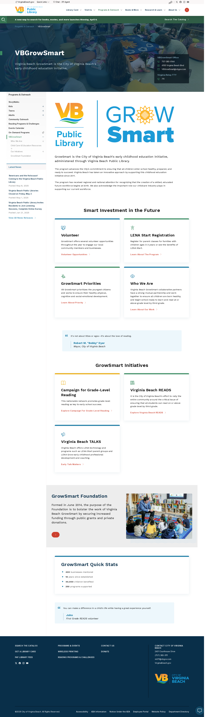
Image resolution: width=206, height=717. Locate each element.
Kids (11, 106)
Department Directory (179, 712)
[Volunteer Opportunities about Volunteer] (87, 235)
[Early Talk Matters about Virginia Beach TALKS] (87, 442)
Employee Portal (141, 712)
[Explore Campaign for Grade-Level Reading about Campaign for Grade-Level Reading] (87, 392)
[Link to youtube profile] (27, 663)
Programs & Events (69, 646)
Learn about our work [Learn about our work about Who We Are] (143, 309)
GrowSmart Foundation (21, 156)
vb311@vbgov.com (163, 659)
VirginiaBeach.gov (25, 2)
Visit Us (88, 10)
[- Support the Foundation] (56, 534)
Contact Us (107, 646)
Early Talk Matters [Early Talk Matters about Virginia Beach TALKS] (72, 464)
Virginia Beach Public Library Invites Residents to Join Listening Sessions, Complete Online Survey (26, 205)
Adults (12, 115)
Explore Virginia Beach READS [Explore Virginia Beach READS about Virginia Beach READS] (148, 412)
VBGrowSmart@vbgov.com (171, 69)
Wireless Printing (68, 652)
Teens (12, 111)
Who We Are (16, 141)
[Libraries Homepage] (29, 10)
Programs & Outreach (108, 10)
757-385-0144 (166, 62)
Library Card (72, 10)
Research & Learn (153, 10)
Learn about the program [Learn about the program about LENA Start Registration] (146, 254)
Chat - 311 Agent (61, 2)
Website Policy (159, 712)
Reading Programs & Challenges (24, 124)
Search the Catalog (175, 19)
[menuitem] (73, 10)
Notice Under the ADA (120, 712)
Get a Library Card (25, 652)
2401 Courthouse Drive (165, 651)
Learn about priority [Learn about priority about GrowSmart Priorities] (73, 302)
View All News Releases (22, 218)
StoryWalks (14, 102)
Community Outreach (19, 119)
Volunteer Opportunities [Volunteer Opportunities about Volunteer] (75, 254)
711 (160, 79)
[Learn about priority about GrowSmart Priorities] (87, 284)
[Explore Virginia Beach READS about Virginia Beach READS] (156, 390)
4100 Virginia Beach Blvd (170, 65)
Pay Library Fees (24, 657)
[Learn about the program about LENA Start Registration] (156, 235)
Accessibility (82, 712)
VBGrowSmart (44, 26)
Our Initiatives (17, 151)
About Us (173, 10)
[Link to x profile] (16, 663)
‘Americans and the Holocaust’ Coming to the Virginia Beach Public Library (26, 178)
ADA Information (99, 712)
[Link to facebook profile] (20, 663)
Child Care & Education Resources (26, 145)
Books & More (132, 10)
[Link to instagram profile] (23, 663)
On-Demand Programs (26, 132)
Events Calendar (16, 128)
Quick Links (43, 2)
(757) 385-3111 (161, 655)
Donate (105, 652)
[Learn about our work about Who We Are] (156, 284)
